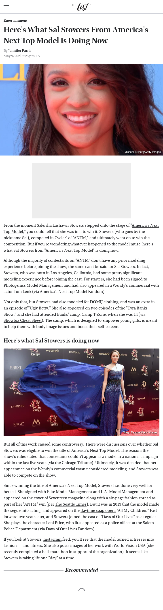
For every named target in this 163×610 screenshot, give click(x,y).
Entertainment (15, 20)
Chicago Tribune (77, 463)
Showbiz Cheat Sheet (23, 320)
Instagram (52, 539)
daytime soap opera (98, 510)
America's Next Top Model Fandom (71, 291)
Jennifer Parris (19, 50)
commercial (64, 469)
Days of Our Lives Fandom (69, 529)
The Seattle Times (71, 504)
